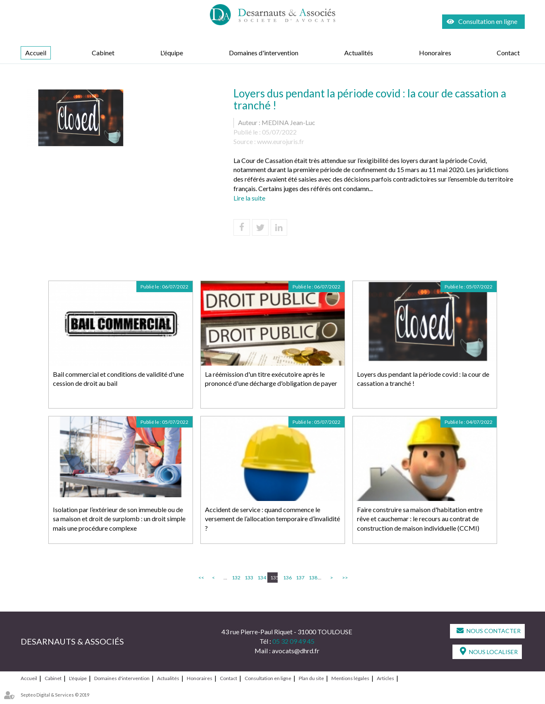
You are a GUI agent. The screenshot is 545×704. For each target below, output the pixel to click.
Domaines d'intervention (263, 53)
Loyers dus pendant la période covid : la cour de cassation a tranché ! (423, 378)
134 (261, 577)
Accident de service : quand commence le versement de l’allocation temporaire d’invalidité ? (272, 519)
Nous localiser (493, 651)
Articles (385, 678)
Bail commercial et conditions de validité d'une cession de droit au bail (118, 378)
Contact (508, 53)
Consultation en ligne (487, 21)
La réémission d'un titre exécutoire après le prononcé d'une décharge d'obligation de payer (271, 378)
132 (235, 577)
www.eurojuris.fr (280, 141)
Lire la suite (249, 198)
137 (299, 577)
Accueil (35, 53)
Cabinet (103, 53)
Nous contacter (493, 630)
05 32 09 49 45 (293, 641)
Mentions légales (350, 678)
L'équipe (171, 53)
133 (248, 577)
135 (274, 577)
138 (312, 577)
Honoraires (435, 53)
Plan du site (311, 678)
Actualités (358, 53)
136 (286, 577)
